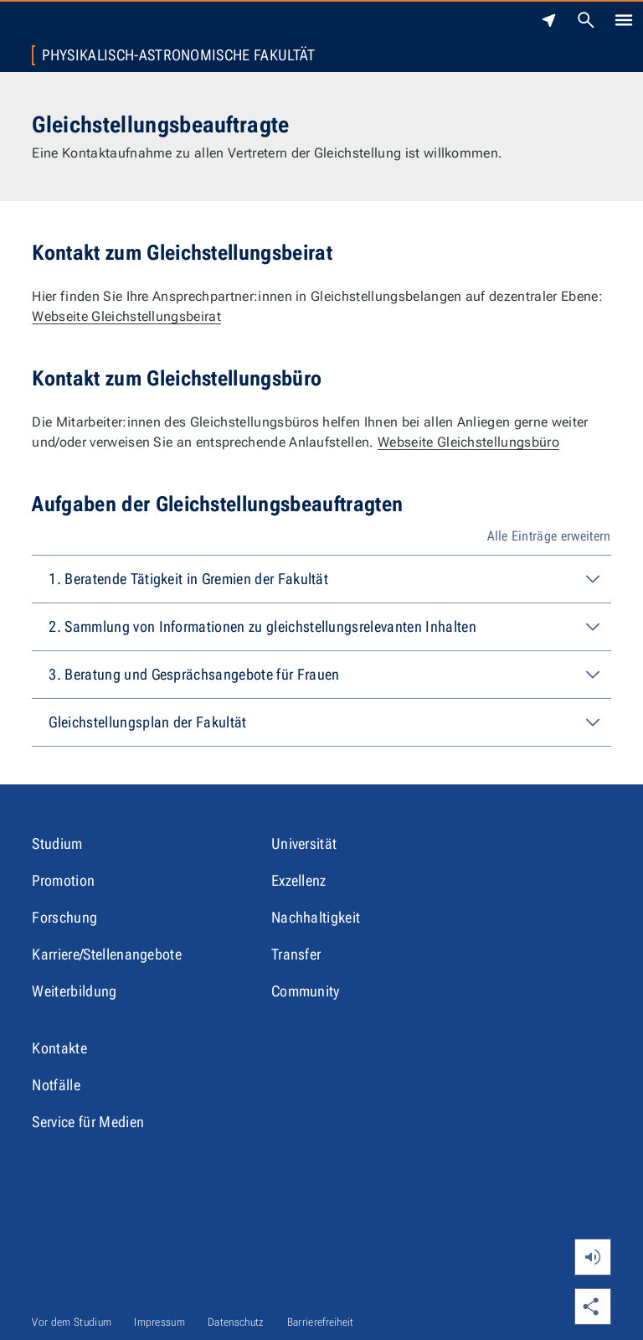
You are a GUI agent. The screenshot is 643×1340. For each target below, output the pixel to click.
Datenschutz (236, 1322)
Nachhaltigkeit (315, 917)
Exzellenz (299, 880)
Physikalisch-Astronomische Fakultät (178, 55)
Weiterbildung (74, 991)
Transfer (296, 954)
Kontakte (59, 1048)
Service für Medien (88, 1121)
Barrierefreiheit (320, 1322)
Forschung (64, 917)
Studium (57, 843)
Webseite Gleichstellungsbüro (468, 442)
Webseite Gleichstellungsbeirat (126, 316)
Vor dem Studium (71, 1322)
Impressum (159, 1322)
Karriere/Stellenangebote (107, 954)
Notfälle (56, 1085)
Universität (304, 843)
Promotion (63, 880)
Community (305, 991)
